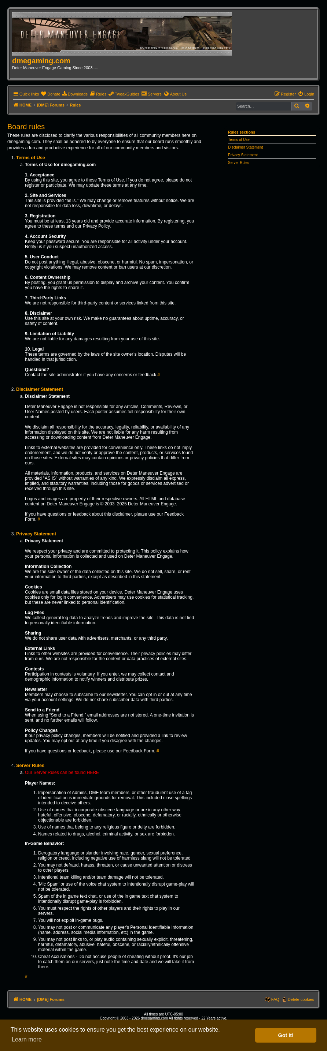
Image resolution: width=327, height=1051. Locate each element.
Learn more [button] (27, 1039)
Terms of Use (239, 140)
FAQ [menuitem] (275, 999)
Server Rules (238, 163)
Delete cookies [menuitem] (301, 999)
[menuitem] (50, 94)
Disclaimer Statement (245, 147)
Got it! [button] (286, 1035)
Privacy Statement (243, 155)
